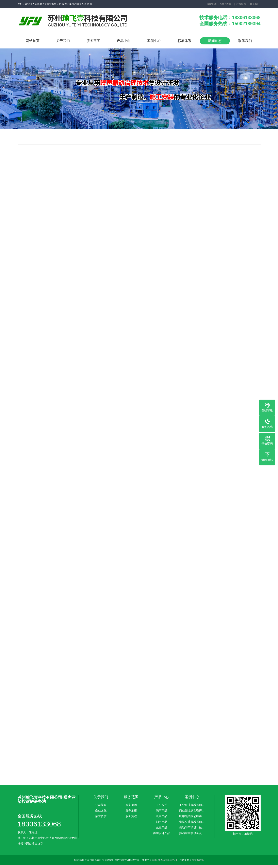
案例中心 (154, 41)
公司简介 (101, 805)
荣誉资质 (101, 816)
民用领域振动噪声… (192, 816)
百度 (221, 4)
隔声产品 (161, 810)
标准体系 (184, 41)
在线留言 (241, 4)
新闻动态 (215, 41)
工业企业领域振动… (192, 805)
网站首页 (32, 41)
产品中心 (124, 41)
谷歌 (228, 4)
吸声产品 (161, 816)
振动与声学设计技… (192, 827)
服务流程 (131, 816)
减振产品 (161, 827)
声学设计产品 (161, 833)
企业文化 (101, 810)
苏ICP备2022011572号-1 (164, 860)
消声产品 (161, 822)
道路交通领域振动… (192, 822)
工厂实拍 (161, 805)
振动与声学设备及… (192, 833)
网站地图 (212, 4)
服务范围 (93, 41)
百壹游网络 (198, 860)
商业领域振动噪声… (192, 810)
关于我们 (63, 41)
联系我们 (255, 4)
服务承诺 (131, 810)
